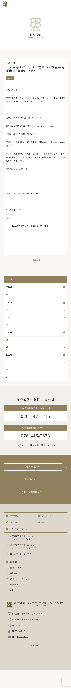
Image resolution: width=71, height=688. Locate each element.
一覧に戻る (35, 260)
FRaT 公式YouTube (20, 637)
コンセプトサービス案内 (22, 539)
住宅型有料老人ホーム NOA (22, 545)
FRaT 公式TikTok (19, 631)
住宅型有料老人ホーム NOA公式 (26, 619)
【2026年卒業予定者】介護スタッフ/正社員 (29, 226)
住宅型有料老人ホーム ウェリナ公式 (27, 614)
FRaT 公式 (16, 625)
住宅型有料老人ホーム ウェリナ (23, 536)
